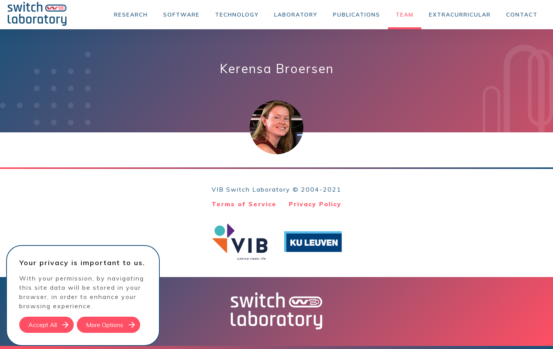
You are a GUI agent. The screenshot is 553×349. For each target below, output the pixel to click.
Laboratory (296, 14)
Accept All (42, 325)
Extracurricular (460, 14)
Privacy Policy (315, 203)
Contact (522, 14)
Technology (237, 14)
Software (181, 14)
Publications (356, 14)
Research (131, 14)
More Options (104, 325)
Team (405, 14)
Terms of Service (244, 203)
